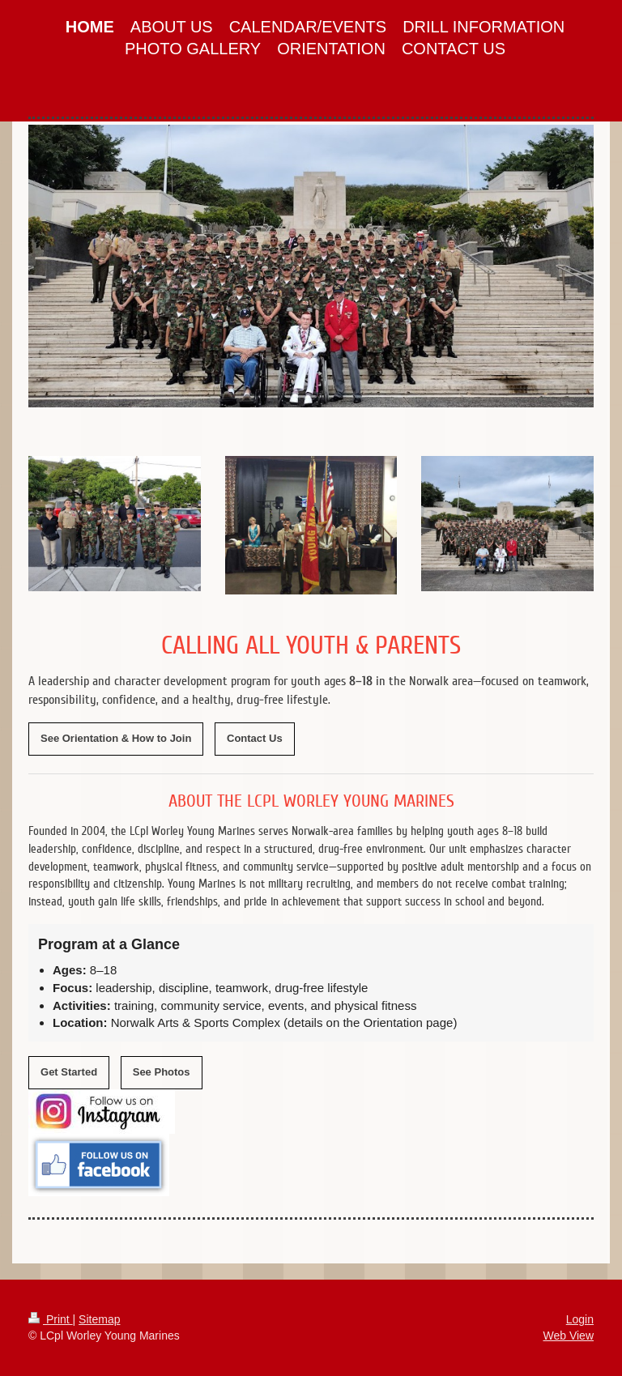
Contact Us (255, 738)
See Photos (161, 1072)
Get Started (68, 1072)
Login (580, 1319)
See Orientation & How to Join (115, 738)
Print (50, 1319)
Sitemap (99, 1319)
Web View (568, 1335)
